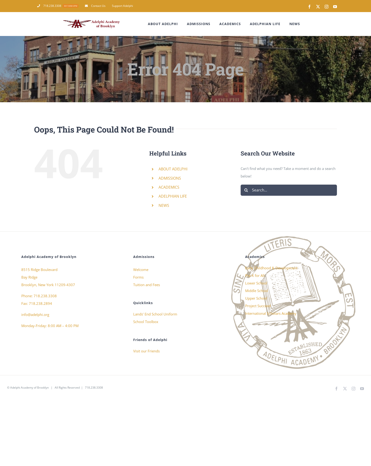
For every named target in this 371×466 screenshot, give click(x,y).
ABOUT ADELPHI (173, 169)
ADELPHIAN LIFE (173, 196)
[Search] (246, 190)
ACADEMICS (169, 187)
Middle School (256, 290)
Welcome (140, 269)
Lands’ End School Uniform (155, 314)
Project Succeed (258, 305)
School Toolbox (145, 321)
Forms (138, 277)
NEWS (164, 205)
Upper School (256, 298)
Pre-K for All (255, 275)
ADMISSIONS (170, 178)
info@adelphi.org (35, 314)
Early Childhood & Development (271, 268)
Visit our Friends (146, 351)
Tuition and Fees (146, 284)
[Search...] (289, 190)
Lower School (256, 283)
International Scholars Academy (270, 313)
